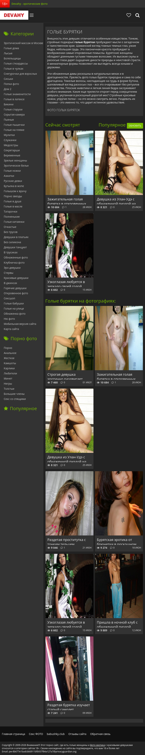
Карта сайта (11, 329)
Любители (10, 373)
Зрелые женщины (15, 160)
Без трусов (10, 232)
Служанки (10, 140)
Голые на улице (14, 308)
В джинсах (10, 283)
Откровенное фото (16, 293)
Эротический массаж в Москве (23, 43)
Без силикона (12, 242)
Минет (8, 378)
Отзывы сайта (77, 734)
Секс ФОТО (36, 734)
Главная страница (13, 734)
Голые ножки (12, 170)
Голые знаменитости (17, 94)
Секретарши (12, 150)
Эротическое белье (16, 165)
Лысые (8, 53)
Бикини (8, 104)
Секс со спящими (15, 399)
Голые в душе (12, 201)
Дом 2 (7, 89)
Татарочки (10, 211)
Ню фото (9, 318)
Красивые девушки (16, 278)
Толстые (9, 388)
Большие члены (14, 394)
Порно (8, 348)
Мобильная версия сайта (20, 324)
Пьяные (9, 119)
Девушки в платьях (16, 237)
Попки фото (11, 84)
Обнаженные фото (16, 257)
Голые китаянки (14, 221)
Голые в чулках (13, 68)
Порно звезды (13, 196)
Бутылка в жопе (14, 186)
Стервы (8, 273)
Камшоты (10, 363)
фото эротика (97, 745)
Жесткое (9, 358)
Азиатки (9, 176)
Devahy (14, 15)
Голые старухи (13, 109)
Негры (8, 383)
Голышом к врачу (15, 191)
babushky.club (56, 734)
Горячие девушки (15, 288)
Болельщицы (12, 58)
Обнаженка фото (14, 313)
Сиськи (8, 79)
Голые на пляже (14, 130)
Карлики (9, 368)
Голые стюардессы (16, 63)
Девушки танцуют (15, 247)
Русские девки (13, 181)
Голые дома (11, 48)
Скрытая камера (14, 114)
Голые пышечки (14, 124)
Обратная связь (100, 734)
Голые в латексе (14, 99)
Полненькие (12, 216)
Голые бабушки (14, 303)
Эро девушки (12, 267)
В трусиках (11, 252)
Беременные (12, 155)
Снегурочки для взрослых (20, 73)
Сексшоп (9, 298)
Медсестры (11, 145)
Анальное (10, 353)
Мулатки (9, 135)
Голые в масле (13, 206)
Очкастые (10, 227)
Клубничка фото (14, 262)
